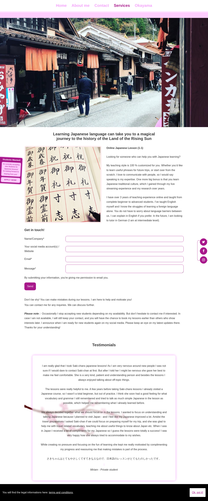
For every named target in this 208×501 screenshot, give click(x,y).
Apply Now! (10, 180)
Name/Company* (34, 238)
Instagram (203, 260)
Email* (28, 259)
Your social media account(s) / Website (41, 249)
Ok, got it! (197, 492)
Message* (30, 269)
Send (30, 287)
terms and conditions (61, 492)
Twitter (203, 242)
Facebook (203, 251)
